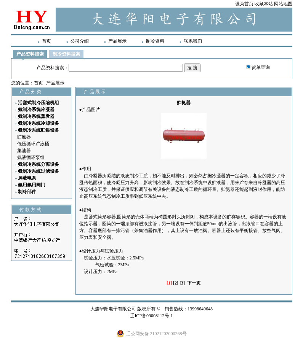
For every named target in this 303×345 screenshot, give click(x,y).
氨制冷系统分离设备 (38, 164)
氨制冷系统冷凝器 (36, 109)
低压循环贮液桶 (33, 143)
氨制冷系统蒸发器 (36, 116)
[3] (182, 283)
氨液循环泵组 (31, 157)
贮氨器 (24, 137)
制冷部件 (27, 191)
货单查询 (261, 67)
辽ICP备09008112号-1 (151, 315)
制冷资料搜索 (66, 54)
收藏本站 (264, 3)
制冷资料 (155, 41)
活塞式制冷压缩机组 (38, 102)
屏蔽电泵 (27, 178)
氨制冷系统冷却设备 (38, 123)
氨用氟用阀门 (31, 185)
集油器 (24, 150)
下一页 (194, 283)
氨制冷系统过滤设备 (38, 171)
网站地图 (283, 3)
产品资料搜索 (30, 54)
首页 (46, 41)
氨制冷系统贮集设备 (38, 130)
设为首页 (244, 3)
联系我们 (193, 41)
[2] (175, 283)
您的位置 (20, 83)
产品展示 (117, 41)
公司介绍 (80, 41)
